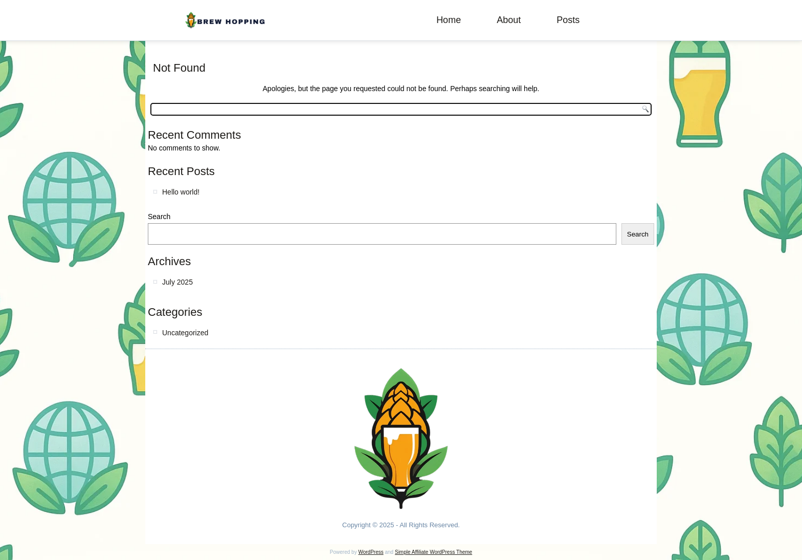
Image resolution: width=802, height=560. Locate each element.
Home (448, 20)
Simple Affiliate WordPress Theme (433, 552)
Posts (568, 20)
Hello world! (180, 192)
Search (159, 216)
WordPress (370, 552)
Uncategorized (185, 333)
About (509, 20)
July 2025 (177, 282)
